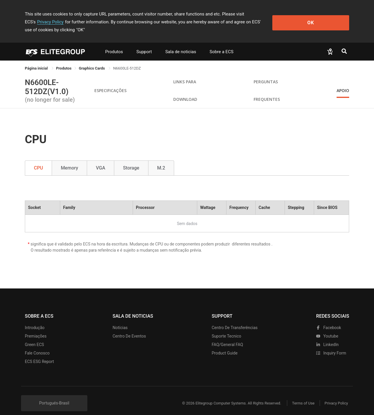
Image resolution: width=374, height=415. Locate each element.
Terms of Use (301, 395)
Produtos (114, 43)
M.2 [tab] (161, 160)
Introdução (34, 319)
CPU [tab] (38, 160)
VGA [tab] (100, 160)
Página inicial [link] (37, 60)
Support (144, 43)
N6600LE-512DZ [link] (127, 60)
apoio (343, 82)
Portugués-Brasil (54, 395)
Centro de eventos (129, 328)
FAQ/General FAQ (227, 336)
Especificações (110, 82)
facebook (328, 319)
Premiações (35, 328)
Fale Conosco (37, 345)
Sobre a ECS (221, 43)
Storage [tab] (131, 160)
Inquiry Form (331, 345)
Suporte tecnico (226, 328)
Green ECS (34, 336)
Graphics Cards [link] (92, 60)
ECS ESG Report (39, 353)
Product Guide (225, 345)
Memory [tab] (69, 160)
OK (325, 18)
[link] (64, 60)
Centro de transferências (235, 319)
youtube (327, 328)
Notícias (120, 319)
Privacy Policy (270, 14)
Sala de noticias (180, 43)
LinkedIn (327, 336)
